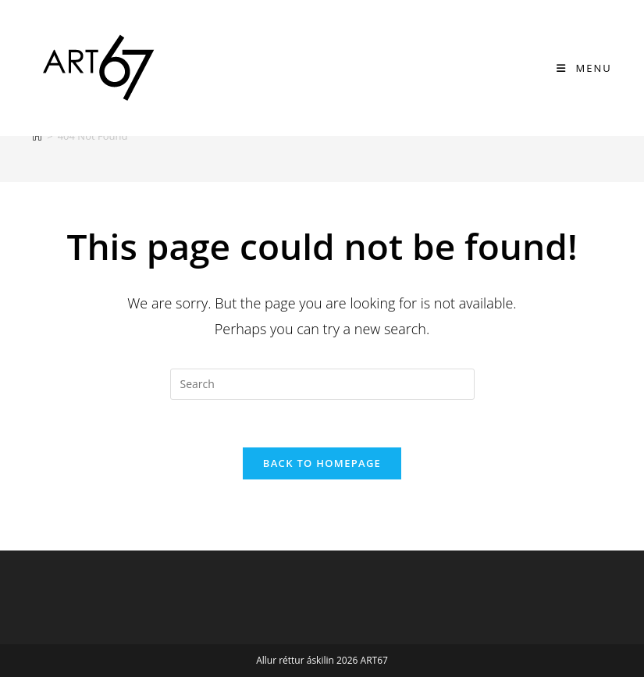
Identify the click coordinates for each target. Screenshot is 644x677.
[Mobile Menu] (584, 68)
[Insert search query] (322, 384)
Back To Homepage (322, 463)
